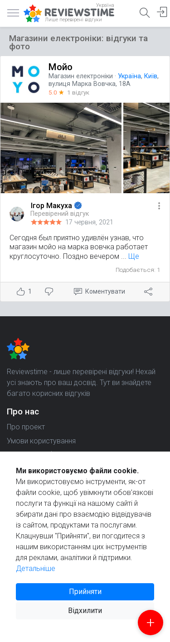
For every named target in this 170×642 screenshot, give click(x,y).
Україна (129, 76)
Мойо (61, 67)
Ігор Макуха (52, 205)
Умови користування (41, 441)
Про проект (26, 427)
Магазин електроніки (81, 76)
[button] (159, 206)
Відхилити (85, 610)
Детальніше (35, 568)
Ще (133, 256)
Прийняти (85, 591)
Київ (150, 76)
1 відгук (78, 92)
